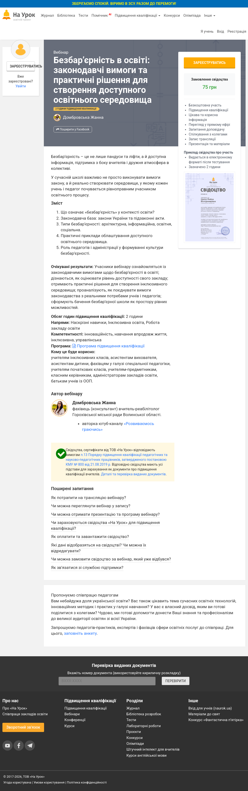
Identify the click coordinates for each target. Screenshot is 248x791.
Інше (209, 15)
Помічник (101, 15)
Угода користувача (17, 782)
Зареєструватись (22, 66)
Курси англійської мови (146, 755)
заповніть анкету (80, 633)
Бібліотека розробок (143, 714)
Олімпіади (135, 743)
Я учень (207, 31)
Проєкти (133, 732)
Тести (83, 15)
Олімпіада (192, 15)
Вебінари (72, 714)
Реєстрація (236, 31)
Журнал (47, 15)
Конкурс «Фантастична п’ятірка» (215, 720)
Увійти (21, 86)
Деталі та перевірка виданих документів (133, 474)
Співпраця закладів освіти (25, 714)
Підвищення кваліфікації (137, 15)
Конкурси (172, 15)
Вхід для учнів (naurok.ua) (210, 708)
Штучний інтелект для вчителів (152, 749)
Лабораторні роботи (143, 726)
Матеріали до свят (204, 714)
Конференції (74, 720)
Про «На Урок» (14, 708)
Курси (69, 726)
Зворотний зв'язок (23, 727)
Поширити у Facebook (72, 129)
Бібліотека (66, 15)
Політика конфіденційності (87, 782)
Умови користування (49, 782)
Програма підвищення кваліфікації (108, 345)
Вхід (220, 31)
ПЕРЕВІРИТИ (175, 681)
